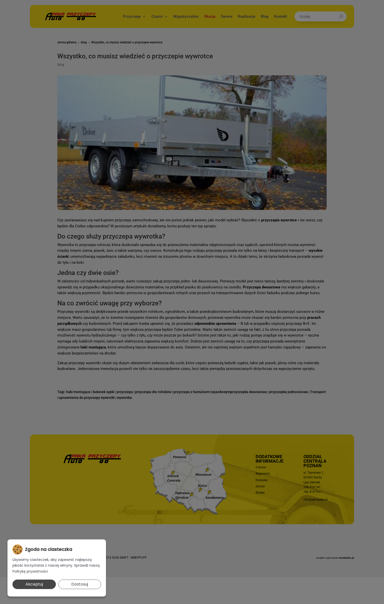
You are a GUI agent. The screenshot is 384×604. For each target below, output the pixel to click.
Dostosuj (79, 584)
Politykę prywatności (30, 571)
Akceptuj (34, 584)
